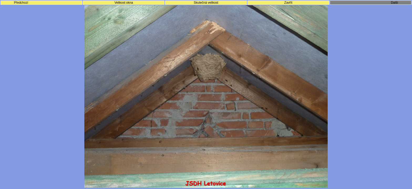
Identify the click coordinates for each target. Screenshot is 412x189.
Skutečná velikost (206, 2)
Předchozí (21, 2)
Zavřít (288, 2)
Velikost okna (123, 2)
